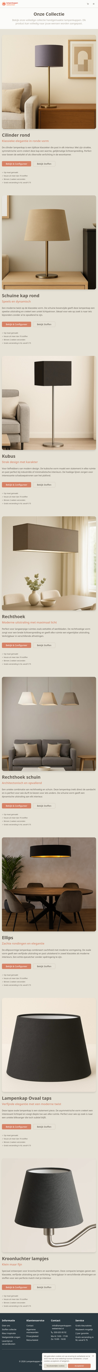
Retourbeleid (32, 1340)
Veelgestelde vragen (11, 1337)
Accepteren (79, 1366)
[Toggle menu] (93, 3)
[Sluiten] (93, 1356)
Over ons (6, 1325)
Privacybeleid (32, 1336)
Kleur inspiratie (9, 1333)
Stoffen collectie (9, 1329)
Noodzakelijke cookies (55, 1366)
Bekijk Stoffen (44, 163)
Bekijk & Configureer (16, 163)
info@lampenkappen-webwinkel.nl (62, 1327)
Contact (29, 1325)
